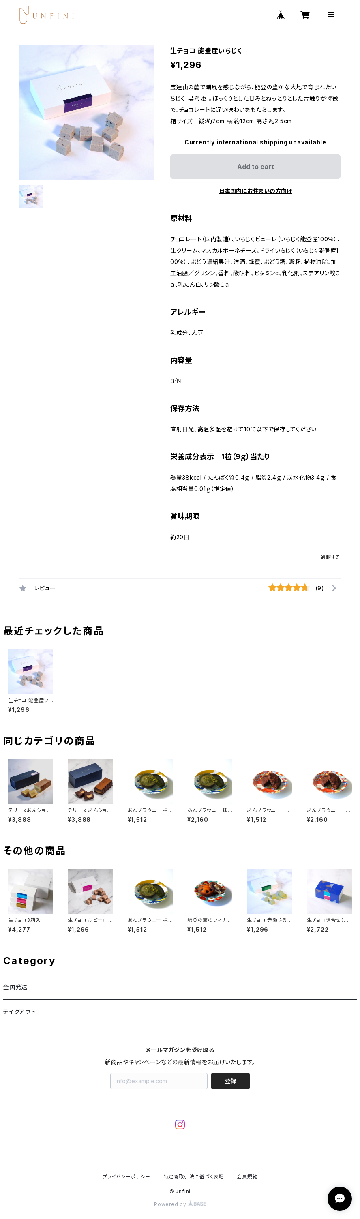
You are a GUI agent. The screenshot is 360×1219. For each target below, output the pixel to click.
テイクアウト (19, 1011)
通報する (331, 557)
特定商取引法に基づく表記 (193, 1177)
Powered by (180, 1204)
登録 (230, 1081)
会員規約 (247, 1177)
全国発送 (15, 986)
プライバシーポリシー (126, 1177)
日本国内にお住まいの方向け (255, 190)
